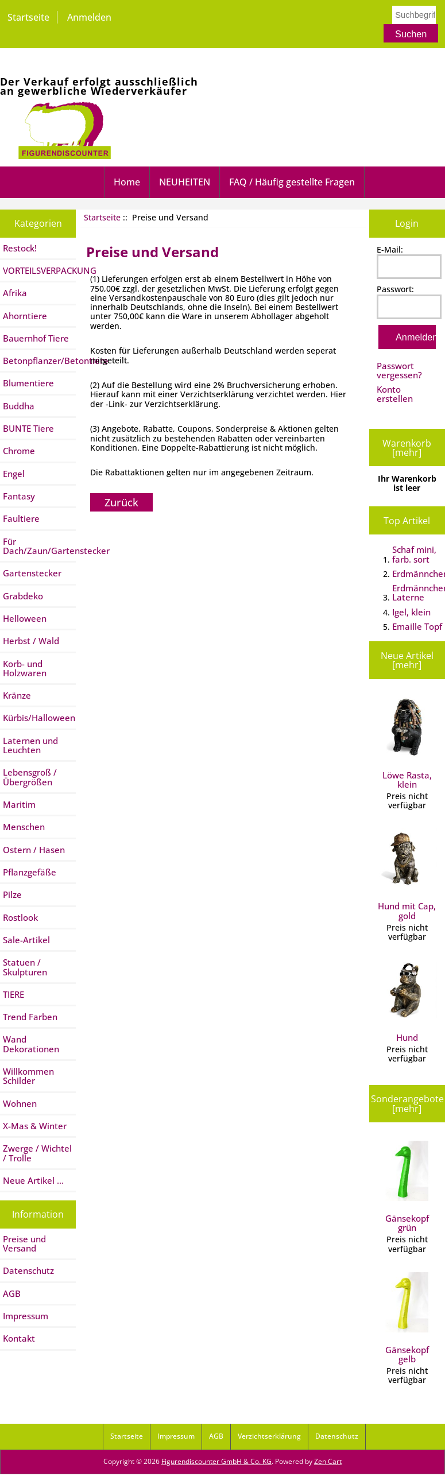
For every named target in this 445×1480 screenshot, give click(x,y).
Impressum (25, 1316)
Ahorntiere (25, 315)
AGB (12, 1293)
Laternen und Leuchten (30, 745)
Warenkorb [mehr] (406, 448)
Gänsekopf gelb (407, 1318)
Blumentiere (28, 383)
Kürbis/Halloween (39, 717)
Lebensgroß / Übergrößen (30, 776)
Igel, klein (411, 612)
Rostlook (20, 917)
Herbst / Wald (31, 640)
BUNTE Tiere (28, 428)
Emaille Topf (417, 626)
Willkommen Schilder (28, 1076)
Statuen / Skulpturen (25, 966)
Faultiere (21, 518)
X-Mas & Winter (35, 1126)
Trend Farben (30, 1016)
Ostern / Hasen (34, 849)
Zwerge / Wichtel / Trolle (37, 1152)
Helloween (25, 618)
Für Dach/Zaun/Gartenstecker (39, 546)
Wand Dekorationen (31, 1043)
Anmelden (89, 17)
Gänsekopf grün (407, 1187)
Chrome (19, 450)
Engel (14, 473)
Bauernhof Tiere (36, 338)
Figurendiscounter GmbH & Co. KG (216, 1461)
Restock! (20, 248)
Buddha (18, 406)
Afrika (15, 293)
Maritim (19, 804)
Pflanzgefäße (29, 872)
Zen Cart (328, 1461)
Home (127, 182)
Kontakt (19, 1338)
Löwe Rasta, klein (407, 743)
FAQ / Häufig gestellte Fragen (292, 182)
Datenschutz (28, 1270)
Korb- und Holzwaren (25, 668)
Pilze (12, 894)
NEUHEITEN (184, 182)
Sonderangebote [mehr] (407, 1103)
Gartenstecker (32, 573)
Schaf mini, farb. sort (414, 554)
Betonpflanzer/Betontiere (39, 360)
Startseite (28, 17)
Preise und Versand (24, 1243)
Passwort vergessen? (399, 370)
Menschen (24, 826)
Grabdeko (23, 596)
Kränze (17, 695)
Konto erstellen (395, 393)
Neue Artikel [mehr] (407, 660)
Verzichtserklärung (269, 1436)
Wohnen (20, 1103)
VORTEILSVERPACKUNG (39, 270)
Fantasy (19, 496)
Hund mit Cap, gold (407, 874)
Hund (407, 1001)
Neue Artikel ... (33, 1180)
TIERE (13, 994)
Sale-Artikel (26, 940)
